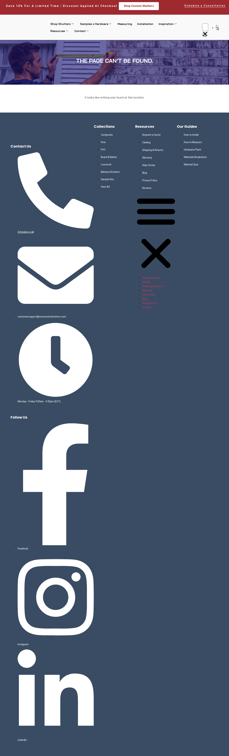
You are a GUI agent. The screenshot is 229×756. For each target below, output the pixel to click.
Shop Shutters (62, 24)
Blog (144, 173)
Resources (59, 31)
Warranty (147, 158)
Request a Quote (151, 135)
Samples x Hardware (95, 24)
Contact (81, 31)
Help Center (148, 165)
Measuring (125, 24)
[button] (205, 19)
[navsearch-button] (204, 35)
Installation (145, 24)
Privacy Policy (149, 180)
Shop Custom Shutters (139, 6)
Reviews (146, 188)
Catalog (146, 142)
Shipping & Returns (152, 150)
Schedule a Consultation (204, 6)
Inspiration (168, 24)
